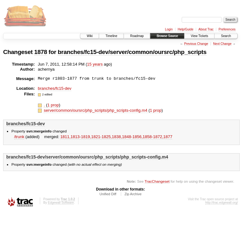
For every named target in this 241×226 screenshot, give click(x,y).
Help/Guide (185, 29)
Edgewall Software (61, 202)
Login (169, 29)
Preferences (227, 29)
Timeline (111, 36)
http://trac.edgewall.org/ (221, 202)
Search (226, 36)
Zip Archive (133, 194)
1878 (40, 52)
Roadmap (137, 36)
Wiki (90, 36)
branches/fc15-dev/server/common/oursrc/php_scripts (132, 52)
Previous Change (196, 44)
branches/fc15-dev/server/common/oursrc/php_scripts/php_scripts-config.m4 (87, 156)
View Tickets (199, 36)
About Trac (205, 29)
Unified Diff (107, 194)
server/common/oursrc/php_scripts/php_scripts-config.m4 (96, 110)
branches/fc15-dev (55, 88)
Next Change (222, 44)
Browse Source (167, 36)
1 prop (53, 105)
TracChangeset (157, 181)
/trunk (19, 136)
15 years (95, 64)
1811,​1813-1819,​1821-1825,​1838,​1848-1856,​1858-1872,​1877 (116, 136)
